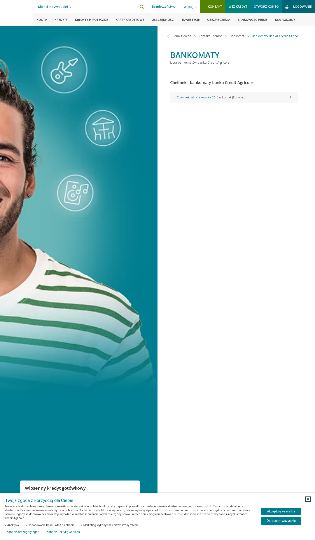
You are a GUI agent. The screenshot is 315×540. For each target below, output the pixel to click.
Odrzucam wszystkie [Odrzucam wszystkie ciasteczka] (281, 521)
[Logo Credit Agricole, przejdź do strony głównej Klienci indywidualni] (16, 13)
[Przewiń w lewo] (168, 36)
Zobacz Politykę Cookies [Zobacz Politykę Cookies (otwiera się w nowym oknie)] (63, 532)
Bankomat (235, 36)
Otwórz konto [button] (266, 6)
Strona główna (179, 36)
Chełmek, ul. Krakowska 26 (234, 97)
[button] (308, 499)
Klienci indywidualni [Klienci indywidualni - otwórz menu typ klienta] (53, 7)
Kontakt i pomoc (208, 36)
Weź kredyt (238, 6)
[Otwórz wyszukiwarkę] (141, 6)
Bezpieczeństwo (164, 6)
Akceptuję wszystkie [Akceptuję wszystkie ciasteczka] (281, 511)
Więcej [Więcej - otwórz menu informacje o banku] (188, 7)
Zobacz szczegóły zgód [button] (22, 532)
